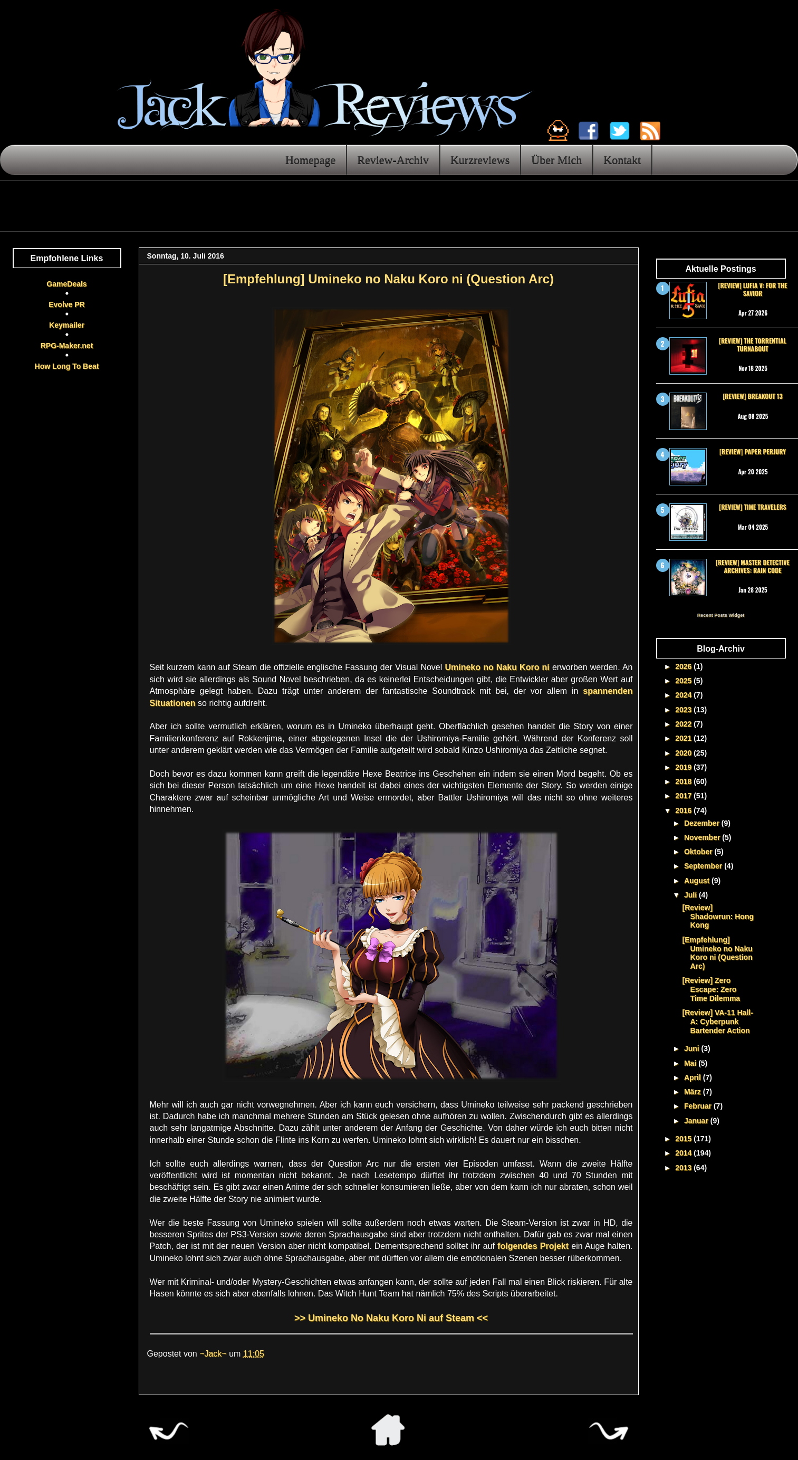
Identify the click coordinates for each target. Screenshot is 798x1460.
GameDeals (66, 284)
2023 (684, 709)
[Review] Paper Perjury (752, 451)
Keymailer (66, 325)
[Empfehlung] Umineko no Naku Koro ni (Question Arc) (717, 953)
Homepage (310, 159)
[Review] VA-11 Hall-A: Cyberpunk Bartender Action (717, 1021)
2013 (684, 1167)
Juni (692, 1048)
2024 (684, 695)
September (704, 866)
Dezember (703, 823)
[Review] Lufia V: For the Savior (752, 289)
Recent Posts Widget (720, 615)
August (698, 880)
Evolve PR (66, 304)
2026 (684, 666)
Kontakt (622, 159)
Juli (691, 895)
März (693, 1091)
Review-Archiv (393, 159)
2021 (684, 738)
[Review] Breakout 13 (752, 396)
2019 (684, 767)
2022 (684, 724)
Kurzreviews (479, 159)
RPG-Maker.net (67, 345)
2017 (684, 795)
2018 (684, 781)
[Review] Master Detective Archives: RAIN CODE (753, 566)
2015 (684, 1138)
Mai (691, 1063)
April (693, 1077)
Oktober (699, 851)
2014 (684, 1153)
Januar (697, 1121)
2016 (684, 810)
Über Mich (556, 159)
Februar (699, 1106)
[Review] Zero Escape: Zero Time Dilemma (711, 989)
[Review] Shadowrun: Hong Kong (718, 916)
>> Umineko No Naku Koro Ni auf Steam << (391, 1318)
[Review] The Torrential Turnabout (752, 344)
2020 (684, 753)
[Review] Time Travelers (752, 506)
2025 (684, 680)
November (703, 837)
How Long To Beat (67, 366)
